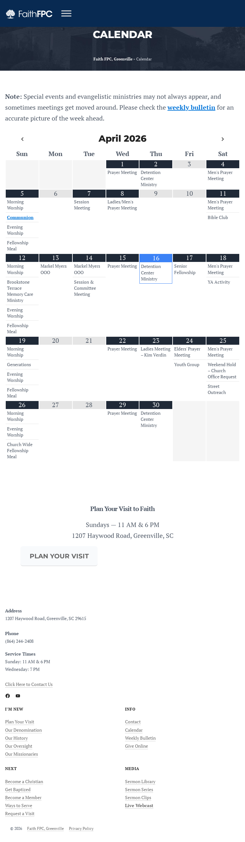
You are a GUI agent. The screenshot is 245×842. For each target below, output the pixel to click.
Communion (20, 217)
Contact (133, 722)
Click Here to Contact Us (29, 684)
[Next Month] (222, 139)
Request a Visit (19, 813)
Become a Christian (24, 781)
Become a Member (23, 797)
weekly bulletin (191, 107)
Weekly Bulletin (140, 738)
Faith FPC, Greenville (45, 828)
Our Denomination (23, 730)
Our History (16, 738)
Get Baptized (18, 789)
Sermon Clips (138, 797)
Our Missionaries (21, 754)
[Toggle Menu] (66, 13)
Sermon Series (139, 789)
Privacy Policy (81, 828)
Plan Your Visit (19, 722)
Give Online (136, 746)
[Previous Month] (22, 139)
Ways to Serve (18, 805)
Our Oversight (18, 746)
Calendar (134, 730)
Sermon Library (140, 781)
